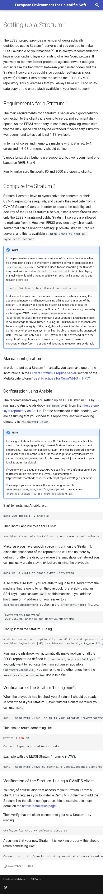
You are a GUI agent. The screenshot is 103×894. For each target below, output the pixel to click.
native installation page (39, 806)
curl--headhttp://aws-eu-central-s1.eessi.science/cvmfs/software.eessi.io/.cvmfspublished (53, 767)
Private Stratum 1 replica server (53, 373)
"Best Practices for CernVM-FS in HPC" (61, 378)
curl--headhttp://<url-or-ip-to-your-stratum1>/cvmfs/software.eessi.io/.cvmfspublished (53, 718)
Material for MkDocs (29, 879)
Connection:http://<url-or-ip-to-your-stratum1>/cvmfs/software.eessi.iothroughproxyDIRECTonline (53, 856)
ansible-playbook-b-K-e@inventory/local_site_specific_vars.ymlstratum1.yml (53, 641)
